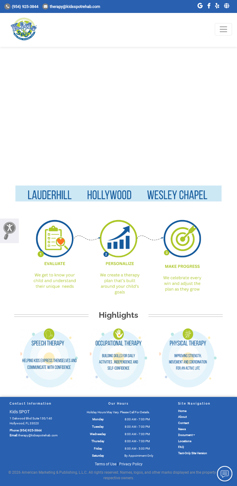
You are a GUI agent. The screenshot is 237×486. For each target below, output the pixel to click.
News (182, 429)
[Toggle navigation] (223, 29)
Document (185, 435)
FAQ (181, 447)
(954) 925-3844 (21, 6)
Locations (184, 441)
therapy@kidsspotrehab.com (71, 6)
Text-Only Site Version (192, 453)
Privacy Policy (131, 464)
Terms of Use (105, 464)
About (182, 417)
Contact (183, 423)
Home (182, 411)
